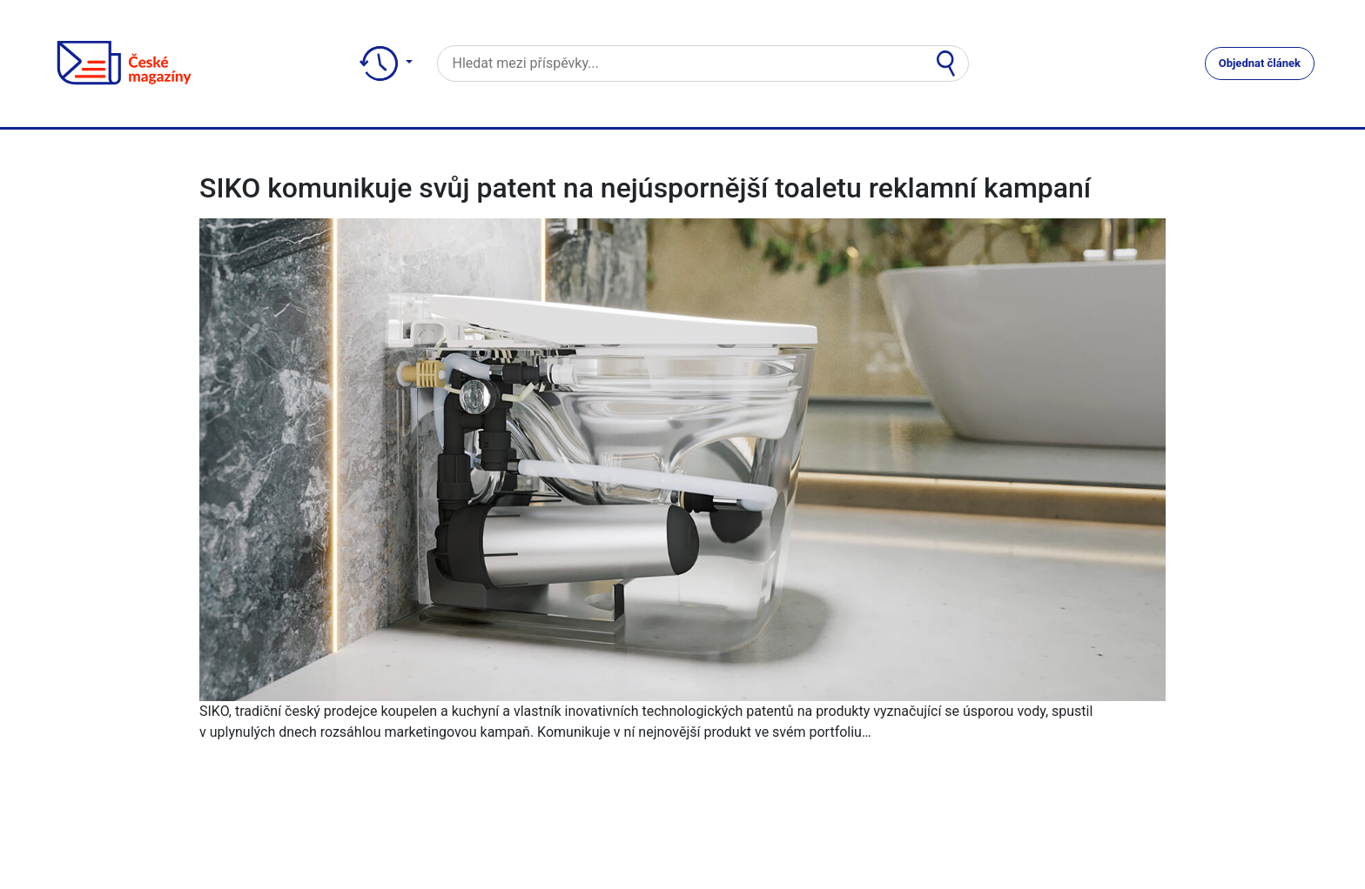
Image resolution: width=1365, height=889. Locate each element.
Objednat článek (1260, 63)
